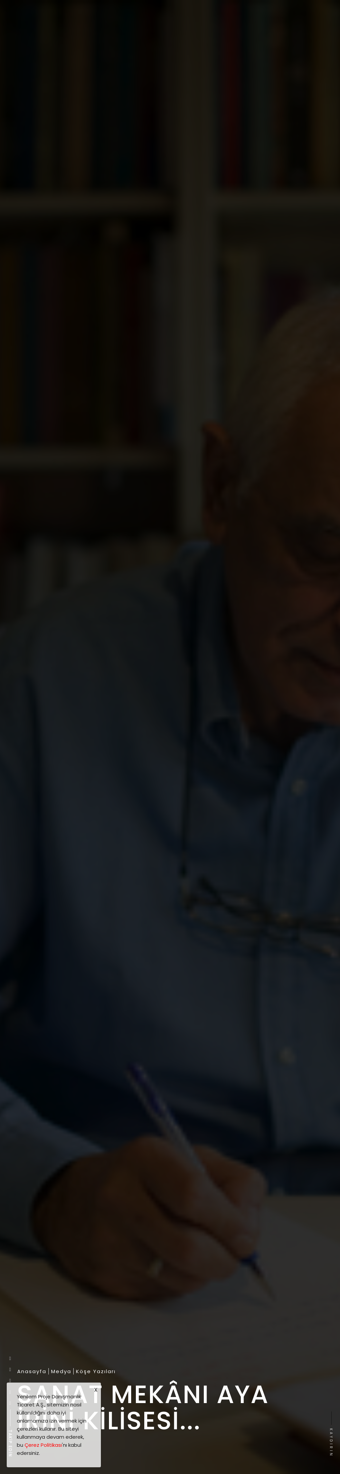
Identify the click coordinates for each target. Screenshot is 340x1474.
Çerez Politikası (43, 1444)
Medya (61, 1371)
